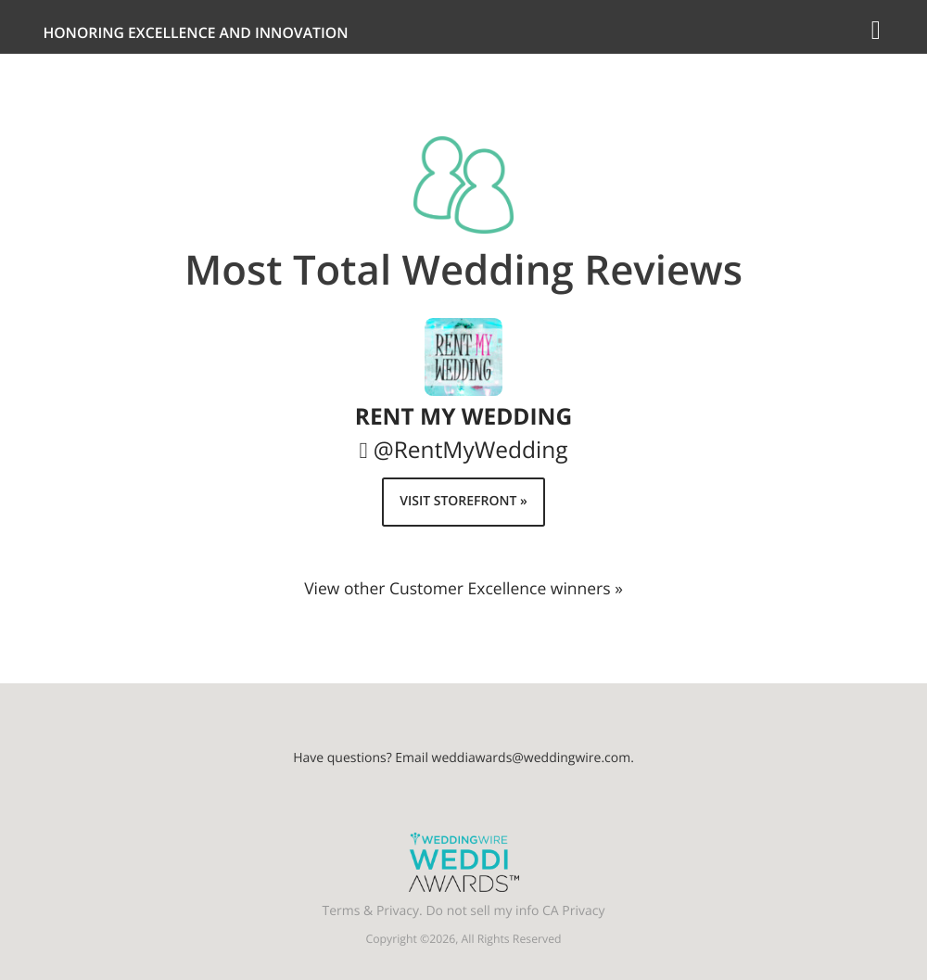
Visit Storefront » (463, 501)
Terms (342, 911)
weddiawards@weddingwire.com (531, 758)
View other (463, 589)
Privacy (397, 911)
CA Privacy (573, 911)
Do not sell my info (482, 911)
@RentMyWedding (471, 450)
